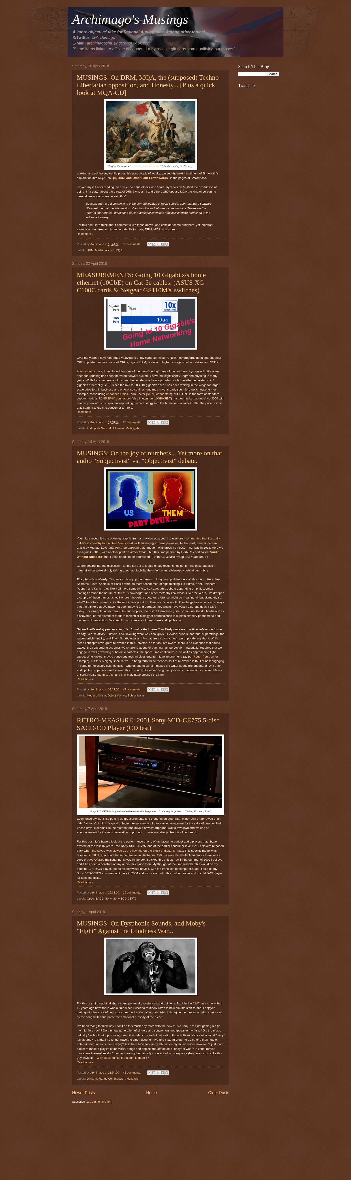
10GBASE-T (162, 398)
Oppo (90, 898)
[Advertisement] (150, 1141)
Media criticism (104, 250)
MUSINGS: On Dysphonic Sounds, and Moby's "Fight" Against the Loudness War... (141, 926)
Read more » (85, 234)
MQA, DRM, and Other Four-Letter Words (138, 178)
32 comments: (132, 244)
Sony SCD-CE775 (124, 898)
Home (151, 1093)
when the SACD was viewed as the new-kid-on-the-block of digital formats (133, 850)
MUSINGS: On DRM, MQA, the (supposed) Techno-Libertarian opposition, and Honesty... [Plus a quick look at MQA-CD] (149, 85)
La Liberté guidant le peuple (145, 166)
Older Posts (218, 1093)
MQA (119, 250)
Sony (108, 898)
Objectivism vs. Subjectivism (125, 695)
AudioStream (130, 547)
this (104, 674)
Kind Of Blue (95, 859)
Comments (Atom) (101, 1101)
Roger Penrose (203, 656)
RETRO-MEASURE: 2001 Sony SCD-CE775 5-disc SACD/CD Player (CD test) (148, 723)
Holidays (132, 1078)
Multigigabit (133, 428)
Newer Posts (83, 1093)
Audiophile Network (99, 428)
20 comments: (132, 422)
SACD (100, 898)
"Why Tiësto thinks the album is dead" (120, 1057)
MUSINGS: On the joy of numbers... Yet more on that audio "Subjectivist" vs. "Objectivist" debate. (149, 456)
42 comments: (132, 1072)
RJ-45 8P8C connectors (115, 398)
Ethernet (118, 428)
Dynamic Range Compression (106, 1078)
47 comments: (132, 689)
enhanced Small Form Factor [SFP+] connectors (138, 394)
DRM (90, 250)
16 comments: (132, 892)
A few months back (89, 371)
